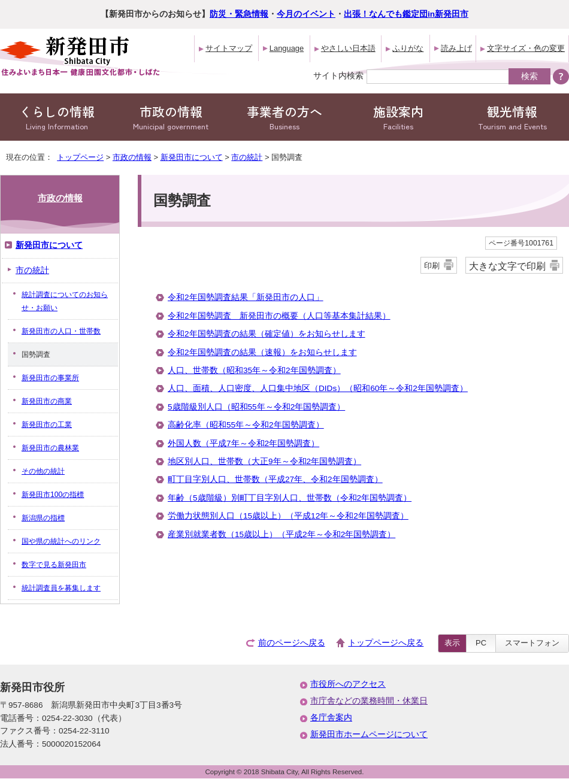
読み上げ (456, 48)
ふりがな (407, 48)
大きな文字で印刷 (507, 265)
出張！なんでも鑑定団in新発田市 (406, 14)
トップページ (80, 157)
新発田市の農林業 (50, 448)
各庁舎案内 (331, 717)
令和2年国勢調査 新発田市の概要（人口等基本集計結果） (279, 315)
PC (481, 642)
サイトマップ (228, 48)
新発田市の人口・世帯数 (61, 331)
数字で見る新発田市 (54, 564)
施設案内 (398, 117)
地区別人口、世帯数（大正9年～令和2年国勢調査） (264, 461)
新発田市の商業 (47, 401)
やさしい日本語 (348, 48)
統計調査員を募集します (61, 588)
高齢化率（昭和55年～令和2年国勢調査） (246, 424)
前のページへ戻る (291, 642)
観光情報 (512, 117)
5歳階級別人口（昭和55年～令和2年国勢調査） (256, 406)
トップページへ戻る (385, 642)
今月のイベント (306, 14)
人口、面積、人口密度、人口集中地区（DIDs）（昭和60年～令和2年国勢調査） (318, 388)
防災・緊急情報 (239, 14)
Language (287, 48)
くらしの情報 (57, 117)
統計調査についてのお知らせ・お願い (65, 301)
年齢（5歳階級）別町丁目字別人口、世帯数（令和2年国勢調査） (289, 497)
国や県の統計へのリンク (61, 541)
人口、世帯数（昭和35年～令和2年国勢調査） (254, 370)
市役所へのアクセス (348, 684)
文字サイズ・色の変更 (526, 48)
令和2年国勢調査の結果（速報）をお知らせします (262, 352)
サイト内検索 (338, 75)
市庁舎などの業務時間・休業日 (369, 700)
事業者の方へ (284, 117)
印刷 (432, 265)
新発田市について (192, 157)
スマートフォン (532, 642)
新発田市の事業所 (50, 378)
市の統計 (246, 157)
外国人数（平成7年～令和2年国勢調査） (243, 443)
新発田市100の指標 (53, 494)
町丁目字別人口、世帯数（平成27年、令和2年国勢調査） (275, 479)
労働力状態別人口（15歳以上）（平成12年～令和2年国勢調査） (288, 515)
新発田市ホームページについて (369, 734)
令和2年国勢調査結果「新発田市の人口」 (245, 297)
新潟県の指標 (43, 518)
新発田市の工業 (47, 424)
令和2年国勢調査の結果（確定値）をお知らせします (266, 333)
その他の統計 (43, 471)
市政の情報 (171, 117)
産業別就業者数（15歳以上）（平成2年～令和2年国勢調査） (281, 534)
